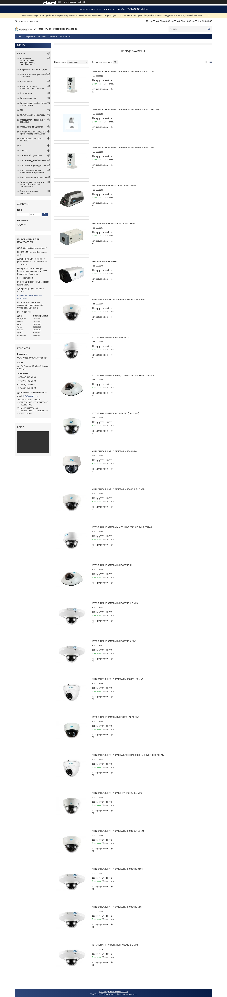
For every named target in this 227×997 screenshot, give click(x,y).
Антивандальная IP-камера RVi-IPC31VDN (114, 451)
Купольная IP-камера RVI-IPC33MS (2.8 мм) (115, 945)
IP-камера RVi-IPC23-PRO (105, 261)
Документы (30, 36)
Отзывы (41, 36)
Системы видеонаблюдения (33, 160)
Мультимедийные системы (32, 115)
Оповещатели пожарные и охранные (32, 121)
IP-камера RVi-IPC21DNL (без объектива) (114, 185)
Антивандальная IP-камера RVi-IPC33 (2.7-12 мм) (118, 831)
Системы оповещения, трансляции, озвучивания (32, 171)
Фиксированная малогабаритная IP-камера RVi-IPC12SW (123, 147)
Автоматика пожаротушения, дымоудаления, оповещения (28, 61)
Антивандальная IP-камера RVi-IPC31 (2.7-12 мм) (118, 299)
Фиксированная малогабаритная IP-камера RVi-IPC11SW (123, 71)
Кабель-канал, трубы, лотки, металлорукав (33, 104)
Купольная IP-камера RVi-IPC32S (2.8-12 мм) (115, 717)
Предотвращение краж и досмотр (31, 140)
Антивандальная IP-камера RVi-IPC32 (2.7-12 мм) (118, 489)
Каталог (63, 36)
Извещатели (26, 93)
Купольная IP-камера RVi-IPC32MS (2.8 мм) (115, 603)
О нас (19, 36)
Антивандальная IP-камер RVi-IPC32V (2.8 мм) (117, 793)
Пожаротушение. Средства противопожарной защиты (33, 133)
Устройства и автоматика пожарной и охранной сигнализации (32, 184)
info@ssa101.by (30, 396)
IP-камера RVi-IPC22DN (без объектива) (113, 223)
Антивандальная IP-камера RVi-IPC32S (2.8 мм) (117, 679)
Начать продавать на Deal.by (74, 2)
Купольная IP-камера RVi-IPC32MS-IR (112, 565)
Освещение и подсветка (31, 127)
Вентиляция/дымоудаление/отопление (33, 75)
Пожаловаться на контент (127, 994)
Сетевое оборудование (31, 155)
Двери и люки (26, 81)
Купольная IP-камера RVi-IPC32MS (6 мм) (114, 641)
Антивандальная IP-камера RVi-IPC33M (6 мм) (117, 907)
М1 (21, 110)
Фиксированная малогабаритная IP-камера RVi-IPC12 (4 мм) (125, 109)
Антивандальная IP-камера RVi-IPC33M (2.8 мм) (117, 869)
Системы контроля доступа (33, 165)
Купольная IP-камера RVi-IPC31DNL (111, 337)
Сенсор (23, 150)
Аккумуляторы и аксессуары (33, 69)
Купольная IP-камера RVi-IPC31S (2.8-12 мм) (115, 413)
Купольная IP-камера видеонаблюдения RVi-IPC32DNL (122, 527)
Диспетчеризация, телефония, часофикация (32, 87)
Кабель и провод (28, 98)
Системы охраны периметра (33, 177)
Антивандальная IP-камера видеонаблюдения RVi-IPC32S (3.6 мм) (128, 755)
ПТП (22, 145)
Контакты (52, 36)
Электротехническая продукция (30, 192)
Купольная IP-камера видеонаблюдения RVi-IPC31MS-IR (123, 375)
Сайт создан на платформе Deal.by (113, 992)
